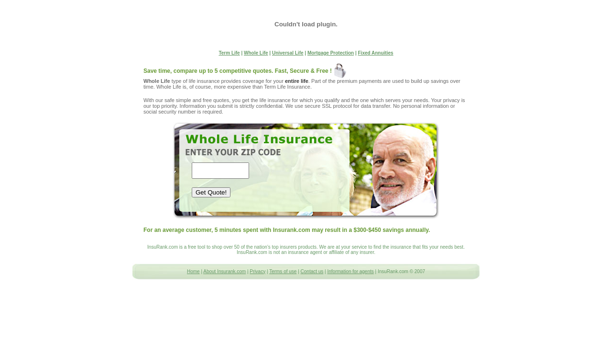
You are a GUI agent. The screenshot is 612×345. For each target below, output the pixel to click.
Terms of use (282, 271)
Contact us (312, 271)
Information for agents (351, 271)
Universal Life (288, 53)
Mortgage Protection (330, 53)
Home (193, 271)
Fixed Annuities (375, 53)
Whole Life (256, 53)
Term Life (229, 53)
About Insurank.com (224, 271)
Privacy (257, 271)
